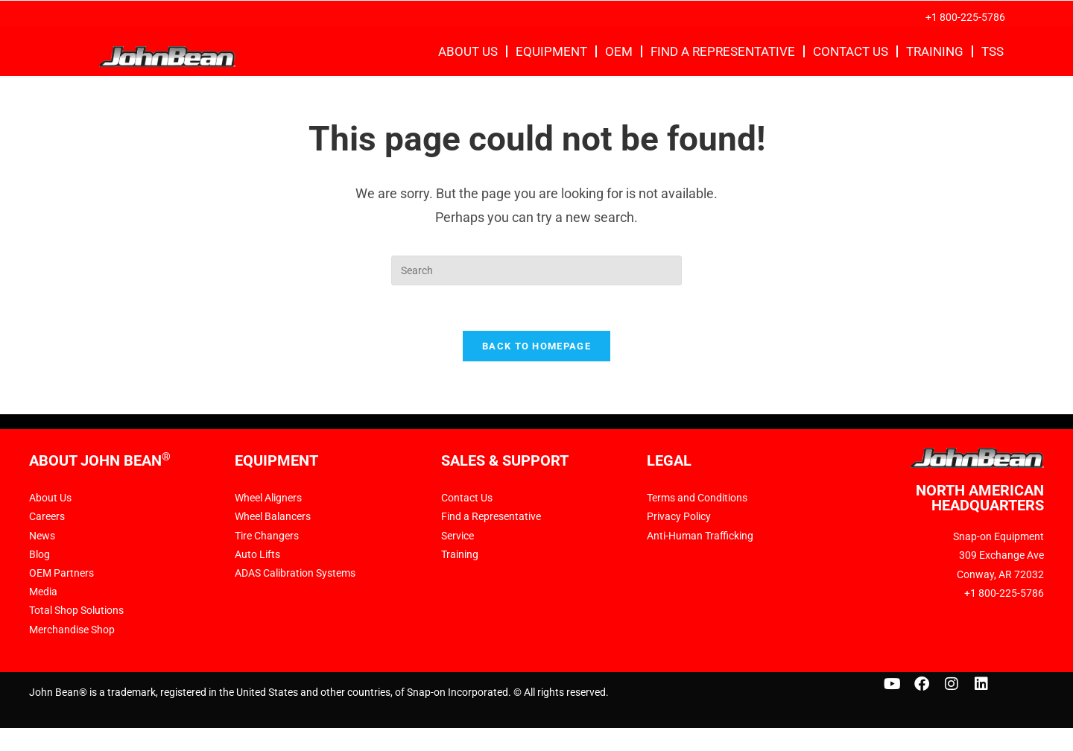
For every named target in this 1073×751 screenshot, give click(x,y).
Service (457, 536)
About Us (468, 51)
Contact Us (850, 51)
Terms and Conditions (697, 498)
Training (934, 51)
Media (43, 592)
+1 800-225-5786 (965, 17)
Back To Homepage (536, 346)
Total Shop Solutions (76, 611)
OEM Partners (61, 574)
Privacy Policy (679, 517)
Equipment (551, 51)
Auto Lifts (257, 554)
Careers (47, 517)
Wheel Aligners (268, 498)
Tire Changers (267, 536)
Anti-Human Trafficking (700, 536)
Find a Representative (723, 51)
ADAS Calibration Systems (295, 574)
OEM (619, 51)
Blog (39, 554)
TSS (992, 51)
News (42, 536)
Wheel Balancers (273, 517)
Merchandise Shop (72, 630)
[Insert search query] (536, 270)
